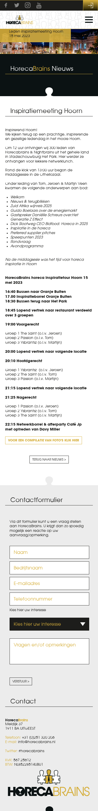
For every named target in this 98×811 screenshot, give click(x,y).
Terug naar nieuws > (49, 459)
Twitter (16, 5)
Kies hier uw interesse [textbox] (37, 624)
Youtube (39, 5)
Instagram (27, 5)
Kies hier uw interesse (28, 610)
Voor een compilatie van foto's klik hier (43, 440)
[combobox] (49, 624)
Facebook (6, 5)
